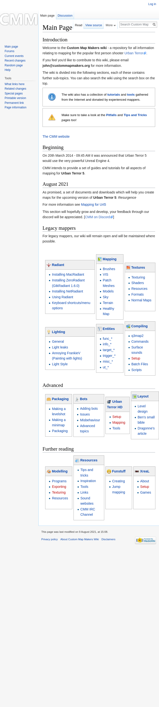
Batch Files (139, 364)
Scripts (136, 370)
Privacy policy (49, 539)
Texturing (138, 277)
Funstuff (119, 471)
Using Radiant (62, 297)
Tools (116, 428)
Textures (138, 267)
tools (131, 94)
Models (108, 291)
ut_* (106, 367)
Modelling (59, 471)
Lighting (58, 332)
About (144, 481)
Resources (139, 289)
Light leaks (60, 347)
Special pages (14, 93)
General (58, 341)
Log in (152, 4)
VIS (105, 274)
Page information (15, 107)
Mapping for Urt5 (93, 204)
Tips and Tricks (135, 115)
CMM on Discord (97, 217)
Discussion (65, 15)
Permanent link (14, 103)
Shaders (137, 283)
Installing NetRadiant (67, 291)
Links (84, 492)
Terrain (108, 303)
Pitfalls (111, 115)
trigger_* (109, 356)
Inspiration (88, 481)
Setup (135, 358)
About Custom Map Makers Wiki (80, 539)
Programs (59, 481)
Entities (109, 329)
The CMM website (56, 136)
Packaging (60, 399)
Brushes (109, 269)
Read (78, 25)
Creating (118, 481)
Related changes (15, 88)
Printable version (15, 98)
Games (145, 492)
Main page (47, 15)
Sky (105, 297)
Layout (142, 396)
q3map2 (137, 336)
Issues (85, 414)
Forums (9, 51)
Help (8, 70)
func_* (107, 339)
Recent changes (15, 60)
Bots (83, 399)
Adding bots (89, 408)
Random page (14, 65)
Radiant (58, 265)
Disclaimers (109, 539)
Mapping (110, 259)
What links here (14, 84)
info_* (107, 344)
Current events (14, 56)
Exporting (59, 487)
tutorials (113, 94)
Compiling (139, 326)
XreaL (144, 471)
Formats (137, 294)
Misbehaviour (90, 420)
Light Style (59, 364)
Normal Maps (141, 300)
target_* (109, 350)
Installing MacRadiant (68, 274)
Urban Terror (133, 53)
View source (93, 25)
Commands (140, 341)
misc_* (108, 361)
